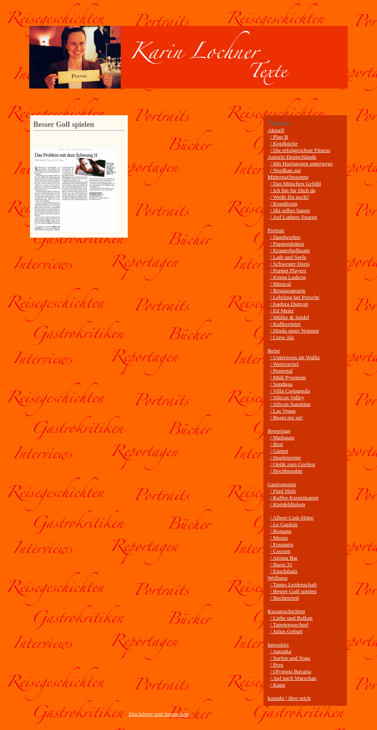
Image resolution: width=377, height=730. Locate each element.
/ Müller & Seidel (289, 317)
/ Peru (276, 665)
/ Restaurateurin (288, 290)
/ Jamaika (280, 651)
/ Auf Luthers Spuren (293, 217)
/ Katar (278, 685)
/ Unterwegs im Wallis (295, 357)
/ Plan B (279, 137)
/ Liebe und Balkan (291, 618)
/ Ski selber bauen (290, 210)
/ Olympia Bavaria (290, 671)
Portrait (276, 230)
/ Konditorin (284, 203)
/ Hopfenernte (285, 457)
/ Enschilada (284, 571)
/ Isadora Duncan (289, 304)
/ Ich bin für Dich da (292, 190)
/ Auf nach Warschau (293, 678)
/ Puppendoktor (287, 244)
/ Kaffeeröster (285, 324)
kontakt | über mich (289, 698)
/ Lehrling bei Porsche (294, 297)
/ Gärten (279, 451)
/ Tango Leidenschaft (293, 584)
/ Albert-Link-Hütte (292, 518)
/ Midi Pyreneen (288, 377)
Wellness (278, 578)
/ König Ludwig (288, 277)
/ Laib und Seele (288, 257)
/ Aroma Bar (284, 558)
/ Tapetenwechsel (289, 624)
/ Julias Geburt (286, 631)
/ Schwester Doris (290, 264)
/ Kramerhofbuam (290, 250)
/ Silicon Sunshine (290, 404)
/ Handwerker (285, 237)
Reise (274, 350)
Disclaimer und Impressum (159, 714)
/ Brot (276, 444)
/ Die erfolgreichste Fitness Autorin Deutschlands (299, 153)
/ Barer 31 (281, 564)
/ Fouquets (282, 544)
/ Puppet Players (288, 270)
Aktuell (276, 130)
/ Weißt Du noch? (289, 197)
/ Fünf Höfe (283, 491)
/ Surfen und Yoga (290, 658)
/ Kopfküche (284, 143)
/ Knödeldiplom (287, 504)
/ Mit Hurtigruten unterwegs (301, 163)
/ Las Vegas (283, 411)
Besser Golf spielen (63, 124)
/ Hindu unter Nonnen (294, 330)
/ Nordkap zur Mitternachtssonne (288, 173)
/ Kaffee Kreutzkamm (294, 497)
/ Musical (280, 284)
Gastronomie (282, 484)
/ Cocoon (280, 551)
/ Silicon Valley (287, 397)
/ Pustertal (281, 371)
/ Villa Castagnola (290, 391)
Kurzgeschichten (286, 611)
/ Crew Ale (282, 337)
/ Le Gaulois (284, 524)
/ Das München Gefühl (295, 183)
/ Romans (280, 531)
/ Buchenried (284, 598)
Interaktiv (278, 644)
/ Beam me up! (286, 417)
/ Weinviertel (284, 364)
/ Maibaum (282, 437)
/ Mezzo (279, 538)
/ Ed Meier (282, 310)
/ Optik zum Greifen (292, 464)
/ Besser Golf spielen (293, 591)
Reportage (279, 431)
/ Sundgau (281, 384)
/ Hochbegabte (286, 471)
